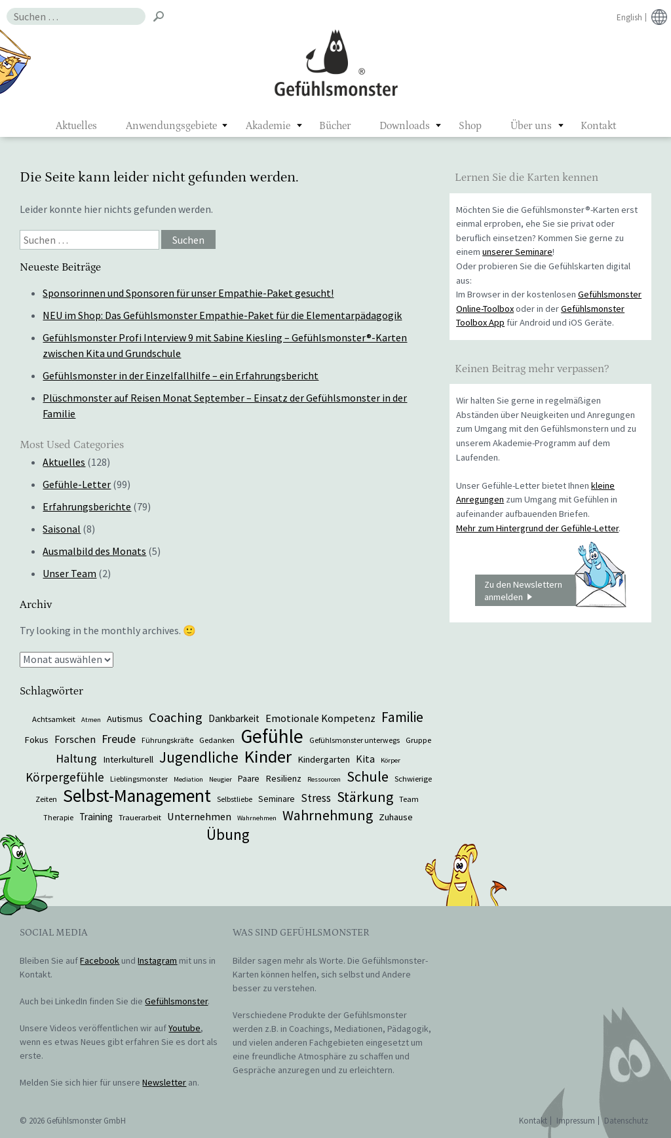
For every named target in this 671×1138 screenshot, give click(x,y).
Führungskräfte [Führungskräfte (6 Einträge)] (167, 740)
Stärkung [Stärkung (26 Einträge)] (365, 796)
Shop (470, 126)
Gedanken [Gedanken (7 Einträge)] (217, 739)
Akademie (268, 126)
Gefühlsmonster (336, 62)
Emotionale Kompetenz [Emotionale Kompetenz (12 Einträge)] (320, 718)
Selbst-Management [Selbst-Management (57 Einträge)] (137, 795)
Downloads (404, 126)
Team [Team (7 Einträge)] (409, 798)
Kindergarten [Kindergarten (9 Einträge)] (323, 759)
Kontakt (598, 126)
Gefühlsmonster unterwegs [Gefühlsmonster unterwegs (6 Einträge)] (354, 740)
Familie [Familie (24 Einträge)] (402, 717)
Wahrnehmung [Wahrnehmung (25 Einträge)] (327, 815)
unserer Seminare (517, 251)
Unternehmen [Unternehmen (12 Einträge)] (199, 816)
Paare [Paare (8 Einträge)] (248, 778)
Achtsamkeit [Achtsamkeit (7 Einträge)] (53, 718)
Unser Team (69, 573)
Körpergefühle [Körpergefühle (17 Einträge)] (65, 777)
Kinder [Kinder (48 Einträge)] (268, 756)
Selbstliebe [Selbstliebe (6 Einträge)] (234, 799)
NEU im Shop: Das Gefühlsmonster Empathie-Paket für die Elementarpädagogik (222, 315)
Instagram (157, 960)
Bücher (335, 126)
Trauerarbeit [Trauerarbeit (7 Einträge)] (140, 817)
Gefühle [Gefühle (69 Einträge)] (271, 736)
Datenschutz (626, 1120)
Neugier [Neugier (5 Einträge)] (220, 779)
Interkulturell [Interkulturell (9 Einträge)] (128, 759)
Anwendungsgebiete (171, 126)
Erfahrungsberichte (87, 506)
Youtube (184, 1028)
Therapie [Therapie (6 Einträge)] (58, 817)
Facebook (99, 960)
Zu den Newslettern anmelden (555, 590)
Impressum (575, 1120)
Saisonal (62, 528)
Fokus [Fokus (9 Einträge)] (36, 740)
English (629, 17)
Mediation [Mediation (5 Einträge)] (188, 779)
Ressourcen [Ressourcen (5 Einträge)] (324, 779)
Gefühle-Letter (77, 484)
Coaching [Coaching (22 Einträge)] (175, 717)
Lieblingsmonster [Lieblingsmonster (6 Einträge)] (139, 779)
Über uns (531, 126)
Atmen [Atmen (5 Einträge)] (91, 719)
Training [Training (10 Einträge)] (96, 816)
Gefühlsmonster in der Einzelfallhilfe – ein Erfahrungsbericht (180, 375)
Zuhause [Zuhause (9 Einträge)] (396, 817)
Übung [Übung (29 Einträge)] (228, 834)
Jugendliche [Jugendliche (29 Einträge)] (199, 757)
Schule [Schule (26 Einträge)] (368, 776)
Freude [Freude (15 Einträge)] (119, 738)
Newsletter (164, 1082)
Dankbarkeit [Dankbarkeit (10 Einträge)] (233, 718)
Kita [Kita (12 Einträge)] (365, 758)
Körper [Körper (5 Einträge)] (390, 760)
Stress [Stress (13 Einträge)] (316, 798)
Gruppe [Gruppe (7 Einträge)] (418, 739)
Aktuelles (76, 126)
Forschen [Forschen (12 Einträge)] (75, 739)
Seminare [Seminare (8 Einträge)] (276, 799)
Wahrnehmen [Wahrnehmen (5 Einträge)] (257, 818)
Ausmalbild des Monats (94, 551)
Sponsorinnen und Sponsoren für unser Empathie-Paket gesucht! (188, 292)
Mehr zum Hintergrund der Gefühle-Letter (537, 528)
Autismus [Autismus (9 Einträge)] (125, 719)
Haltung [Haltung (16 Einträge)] (76, 758)
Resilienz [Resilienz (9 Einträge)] (283, 778)
